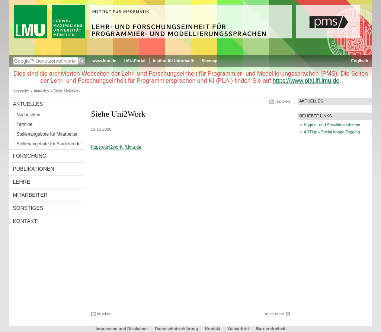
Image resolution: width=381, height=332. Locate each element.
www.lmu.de (104, 61)
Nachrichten (29, 114)
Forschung (30, 156)
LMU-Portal (134, 61)
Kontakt (25, 221)
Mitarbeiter (30, 195)
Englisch (359, 61)
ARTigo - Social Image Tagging (332, 132)
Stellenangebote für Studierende (49, 143)
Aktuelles (41, 91)
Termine (25, 124)
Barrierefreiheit (270, 328)
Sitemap (210, 61)
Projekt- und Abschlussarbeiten (332, 124)
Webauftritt (238, 328)
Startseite (21, 91)
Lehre (22, 182)
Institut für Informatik (173, 61)
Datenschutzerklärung (176, 328)
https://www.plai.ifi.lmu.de (306, 81)
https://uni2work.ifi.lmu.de (116, 147)
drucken (282, 101)
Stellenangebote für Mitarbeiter (47, 134)
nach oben (274, 314)
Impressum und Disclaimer (122, 328)
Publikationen (33, 169)
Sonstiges (28, 208)
